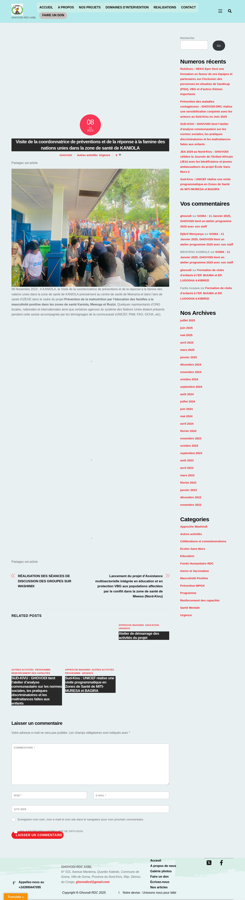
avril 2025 (187, 343)
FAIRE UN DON (53, 15)
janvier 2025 (188, 357)
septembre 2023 (191, 453)
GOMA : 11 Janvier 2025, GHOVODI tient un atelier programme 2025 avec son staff (206, 222)
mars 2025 (187, 350)
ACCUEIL (46, 7)
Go (219, 46)
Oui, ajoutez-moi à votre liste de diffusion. (49, 832)
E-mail (101, 796)
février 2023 (188, 483)
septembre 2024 (191, 387)
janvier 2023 (188, 490)
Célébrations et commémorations (203, 541)
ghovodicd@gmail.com (93, 882)
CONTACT (188, 7)
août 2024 (187, 394)
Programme (42, 670)
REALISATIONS (165, 7)
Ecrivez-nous (159, 882)
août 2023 (187, 461)
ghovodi (66, 155)
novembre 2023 (191, 439)
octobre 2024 (189, 379)
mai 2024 (186, 416)
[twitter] (209, 863)
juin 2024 (186, 409)
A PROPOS (66, 7)
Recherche (187, 38)
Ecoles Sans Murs (192, 549)
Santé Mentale (190, 608)
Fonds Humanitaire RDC (197, 564)
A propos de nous (163, 866)
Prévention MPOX (192, 586)
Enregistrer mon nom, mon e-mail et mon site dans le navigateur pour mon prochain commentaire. (81, 820)
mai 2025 (186, 335)
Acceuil (155, 861)
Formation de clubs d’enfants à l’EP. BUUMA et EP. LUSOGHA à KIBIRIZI (202, 276)
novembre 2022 (191, 505)
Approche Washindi (77, 670)
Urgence (104, 155)
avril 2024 (187, 424)
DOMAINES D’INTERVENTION (127, 7)
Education (152, 625)
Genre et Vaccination (194, 571)
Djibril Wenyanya (192, 234)
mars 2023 (187, 475)
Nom (18, 796)
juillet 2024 (187, 402)
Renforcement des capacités (30, 674)
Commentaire (24, 748)
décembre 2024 (190, 365)
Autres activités (87, 155)
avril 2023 (187, 468)
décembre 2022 (190, 497)
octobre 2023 (189, 446)
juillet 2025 (187, 321)
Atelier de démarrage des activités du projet (139, 636)
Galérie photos (161, 871)
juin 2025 (186, 328)
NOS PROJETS (90, 7)
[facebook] (222, 863)
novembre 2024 (191, 372)
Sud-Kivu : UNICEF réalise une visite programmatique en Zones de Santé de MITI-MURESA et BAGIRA (89, 685)
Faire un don (159, 877)
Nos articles (159, 887)
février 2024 (188, 431)
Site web (20, 809)
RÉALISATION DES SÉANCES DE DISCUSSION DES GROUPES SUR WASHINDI (46, 581)
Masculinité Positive (194, 578)
